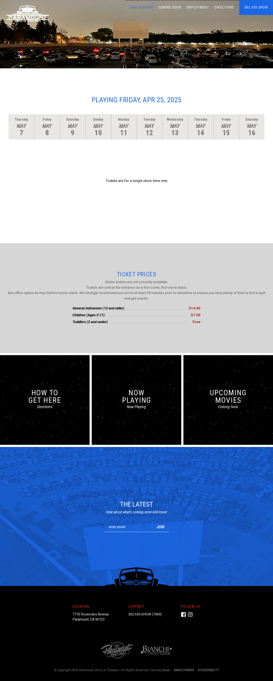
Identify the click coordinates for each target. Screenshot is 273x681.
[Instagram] (190, 614)
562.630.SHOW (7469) (145, 614)
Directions (224, 7)
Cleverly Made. (160, 670)
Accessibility (208, 670)
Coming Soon (169, 7)
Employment (197, 7)
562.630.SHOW (256, 7)
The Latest (136, 504)
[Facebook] (183, 614)
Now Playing (141, 7)
